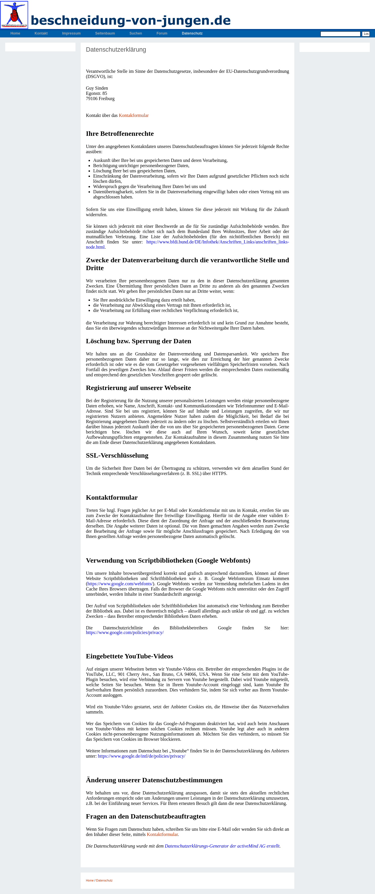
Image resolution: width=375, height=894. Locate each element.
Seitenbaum (105, 33)
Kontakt (41, 33)
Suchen (135, 33)
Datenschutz (192, 33)
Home (15, 33)
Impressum (71, 33)
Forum (161, 33)
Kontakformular (134, 115)
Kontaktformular (162, 834)
